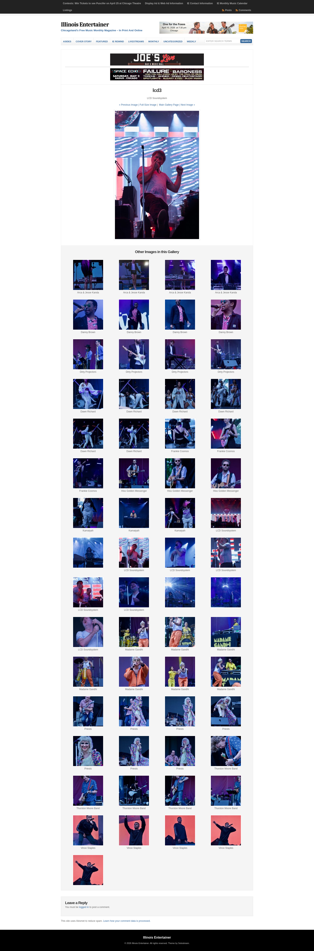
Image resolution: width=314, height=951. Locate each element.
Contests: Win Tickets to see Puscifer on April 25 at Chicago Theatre (102, 3)
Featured (102, 41)
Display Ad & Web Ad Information (164, 3)
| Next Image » (187, 104)
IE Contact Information (200, 3)
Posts (228, 10)
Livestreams (136, 41)
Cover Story (84, 41)
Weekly (191, 41)
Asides (67, 41)
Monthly (153, 41)
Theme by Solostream (178, 943)
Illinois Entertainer (85, 24)
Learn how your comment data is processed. (126, 921)
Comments (245, 10)
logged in (84, 907)
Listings (67, 10)
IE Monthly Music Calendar (232, 3)
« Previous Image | (129, 104)
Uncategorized (172, 41)
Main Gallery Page (169, 104)
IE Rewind (118, 41)
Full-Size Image (148, 104)
